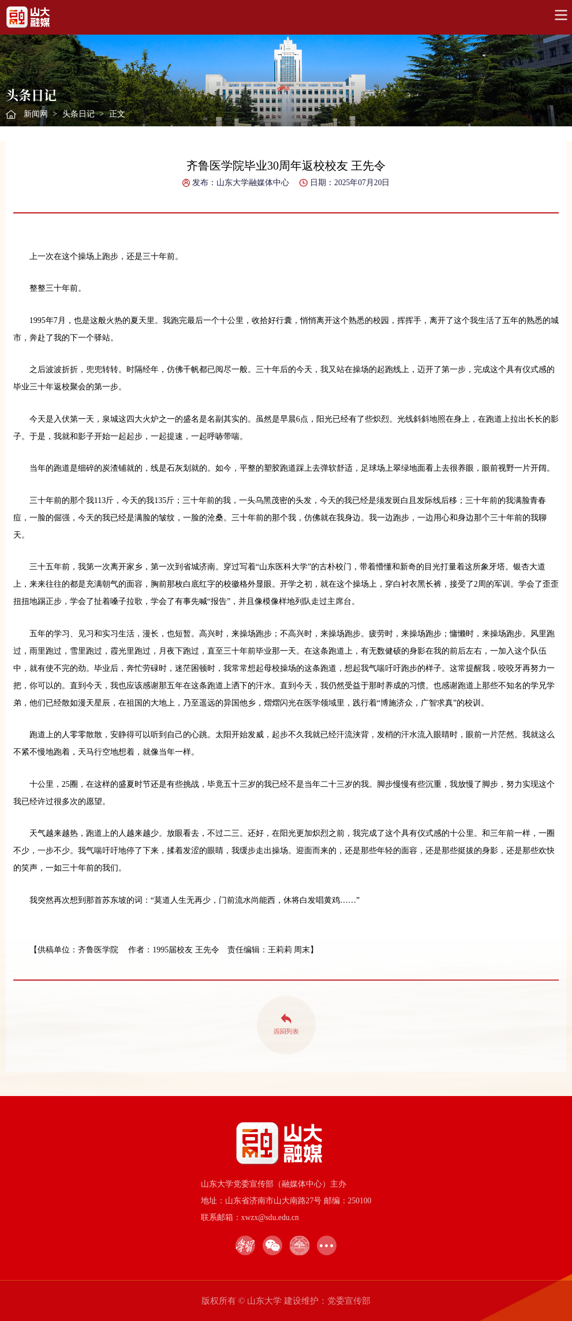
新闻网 (36, 114)
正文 (117, 114)
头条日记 (78, 114)
